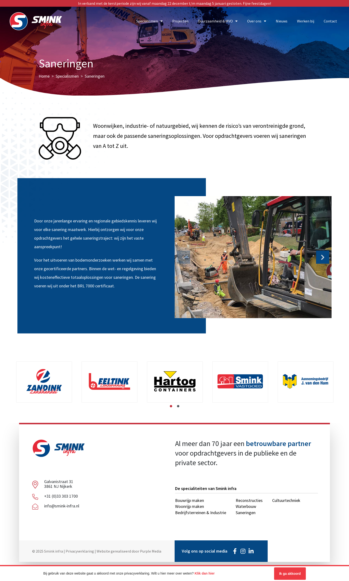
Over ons (256, 21)
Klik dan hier (205, 573)
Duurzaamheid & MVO (218, 21)
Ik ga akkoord (290, 574)
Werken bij (305, 21)
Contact (330, 21)
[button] (183, 256)
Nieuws (281, 21)
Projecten (180, 21)
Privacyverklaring (80, 551)
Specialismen (149, 21)
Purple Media (150, 551)
